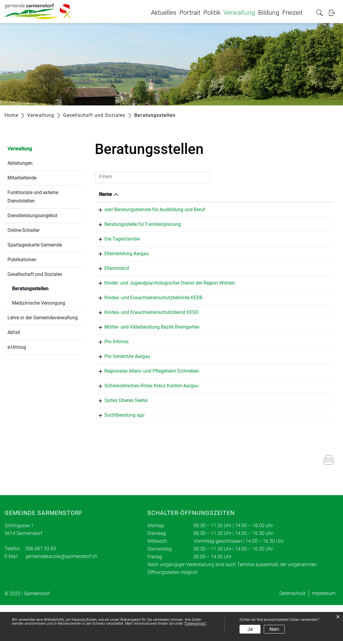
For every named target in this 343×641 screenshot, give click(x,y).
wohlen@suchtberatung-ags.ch (288, 450)
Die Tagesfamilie (117, 250)
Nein (274, 629)
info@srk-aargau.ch (276, 417)
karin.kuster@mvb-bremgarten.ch (290, 353)
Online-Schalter (23, 230)
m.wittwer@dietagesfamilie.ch (287, 250)
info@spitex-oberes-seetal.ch (286, 433)
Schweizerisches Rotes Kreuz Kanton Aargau (146, 416)
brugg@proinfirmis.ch (278, 369)
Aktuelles (163, 12)
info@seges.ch (271, 234)
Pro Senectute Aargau (122, 385)
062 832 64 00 (222, 209)
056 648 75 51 (222, 321)
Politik (211, 12)
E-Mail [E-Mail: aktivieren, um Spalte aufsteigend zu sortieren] (251, 194)
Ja (250, 629)
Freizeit (292, 12)
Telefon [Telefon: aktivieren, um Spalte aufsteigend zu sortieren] (215, 194)
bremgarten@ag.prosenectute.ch (290, 386)
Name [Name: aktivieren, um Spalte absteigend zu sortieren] (105, 194)
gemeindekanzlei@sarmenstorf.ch (61, 592)
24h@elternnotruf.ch (277, 283)
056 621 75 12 (222, 385)
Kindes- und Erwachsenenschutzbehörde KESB (148, 321)
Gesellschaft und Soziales (34, 274)
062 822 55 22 (222, 233)
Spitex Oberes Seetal (120, 433)
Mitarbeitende (21, 178)
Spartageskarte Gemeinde (34, 245)
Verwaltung (239, 12)
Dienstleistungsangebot (32, 215)
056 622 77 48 (222, 449)
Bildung (268, 12)
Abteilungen (20, 163)
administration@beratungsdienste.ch (284, 218)
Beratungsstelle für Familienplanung (137, 233)
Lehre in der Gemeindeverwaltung (42, 317)
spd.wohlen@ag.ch (276, 300)
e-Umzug (16, 347)
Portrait (189, 12)
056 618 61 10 (222, 335)
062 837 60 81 (222, 266)
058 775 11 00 (222, 368)
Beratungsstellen (44, 288)
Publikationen (21, 259)
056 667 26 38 (222, 401)
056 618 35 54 (222, 352)
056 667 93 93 (40, 584)
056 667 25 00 (222, 433)
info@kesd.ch (270, 336)
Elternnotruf (111, 282)
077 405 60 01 (222, 250)
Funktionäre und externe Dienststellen (32, 197)
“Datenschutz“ (195, 624)
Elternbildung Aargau (121, 266)
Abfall (13, 332)
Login (334, 12)
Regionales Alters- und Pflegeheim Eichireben (146, 401)
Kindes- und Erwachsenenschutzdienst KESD (146, 335)
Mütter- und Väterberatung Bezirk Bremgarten (146, 352)
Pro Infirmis (111, 368)
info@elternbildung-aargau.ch (287, 267)
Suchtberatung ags (119, 449)
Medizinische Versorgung (38, 303)
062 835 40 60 (222, 299)
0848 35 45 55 (222, 282)
